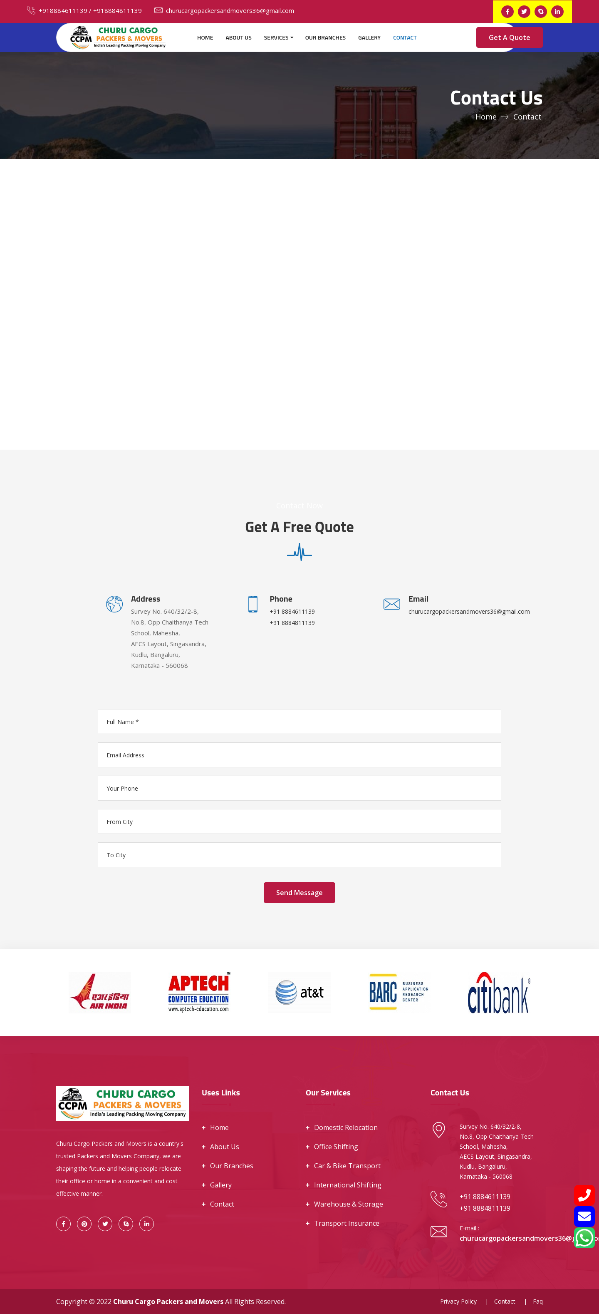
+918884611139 (57, 10)
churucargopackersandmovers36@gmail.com (224, 10)
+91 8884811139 (292, 623)
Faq (538, 1301)
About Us (238, 37)
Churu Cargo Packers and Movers (168, 1301)
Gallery (369, 37)
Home (205, 37)
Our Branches (325, 37)
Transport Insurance (346, 1223)
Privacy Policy (458, 1301)
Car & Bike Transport (347, 1165)
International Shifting (347, 1185)
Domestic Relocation (346, 1127)
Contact (404, 37)
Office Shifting (336, 1146)
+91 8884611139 (292, 611)
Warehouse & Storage (348, 1204)
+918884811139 (117, 10)
